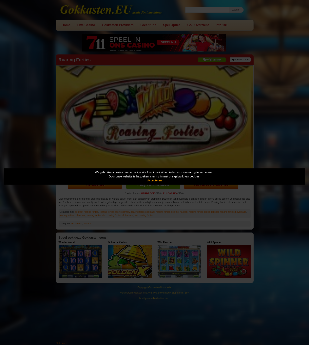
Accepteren (154, 180)
